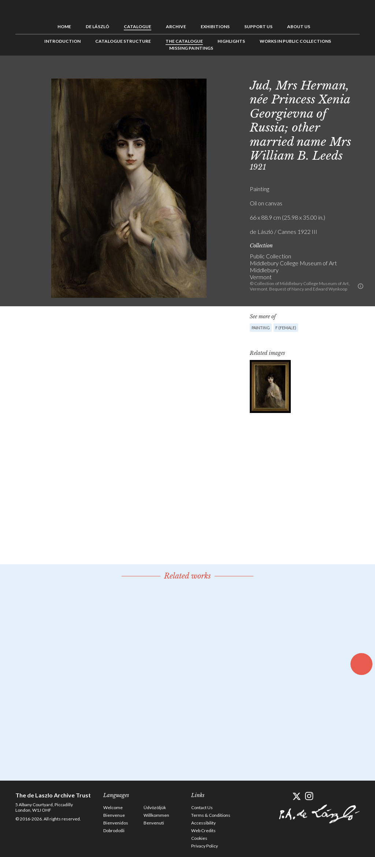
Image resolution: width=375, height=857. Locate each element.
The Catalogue (184, 41)
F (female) (285, 327)
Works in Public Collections (295, 41)
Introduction (62, 41)
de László (97, 26)
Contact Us (202, 807)
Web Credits (203, 830)
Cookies (199, 838)
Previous (331, 72)
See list (342, 72)
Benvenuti (154, 823)
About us (298, 26)
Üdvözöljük (155, 807)
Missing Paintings (191, 48)
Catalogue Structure (123, 41)
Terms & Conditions (210, 815)
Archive (176, 26)
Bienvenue (114, 815)
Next (354, 72)
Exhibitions (215, 26)
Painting (261, 327)
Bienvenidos (115, 823)
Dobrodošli (114, 830)
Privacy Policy (204, 846)
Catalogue (137, 26)
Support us (258, 26)
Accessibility (203, 823)
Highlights (231, 41)
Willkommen (156, 815)
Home (64, 26)
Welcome (113, 807)
